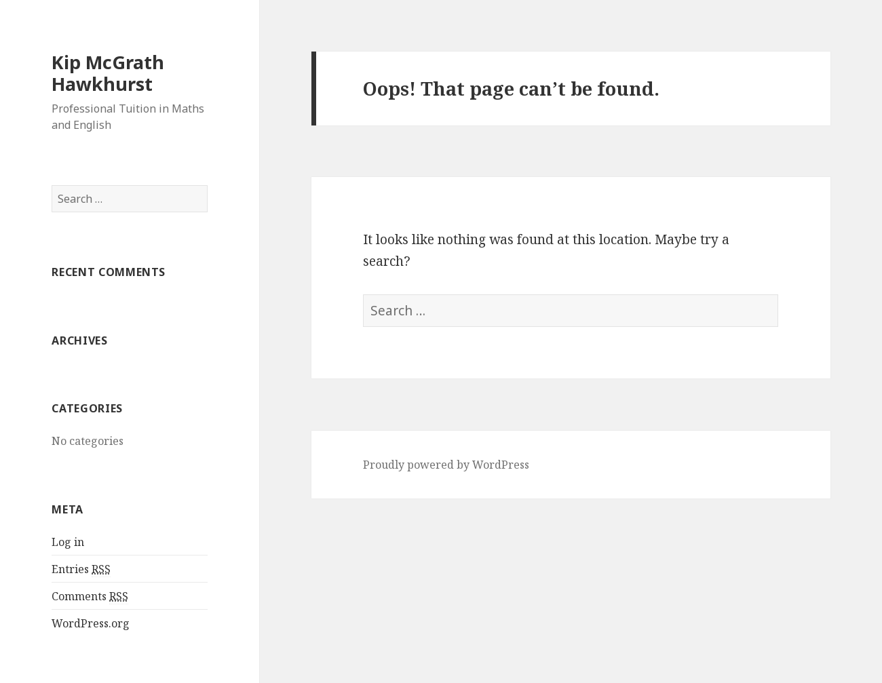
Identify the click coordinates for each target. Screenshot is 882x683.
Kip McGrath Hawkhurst (108, 73)
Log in (68, 541)
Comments (90, 596)
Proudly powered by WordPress (446, 464)
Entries (81, 569)
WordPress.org (91, 623)
